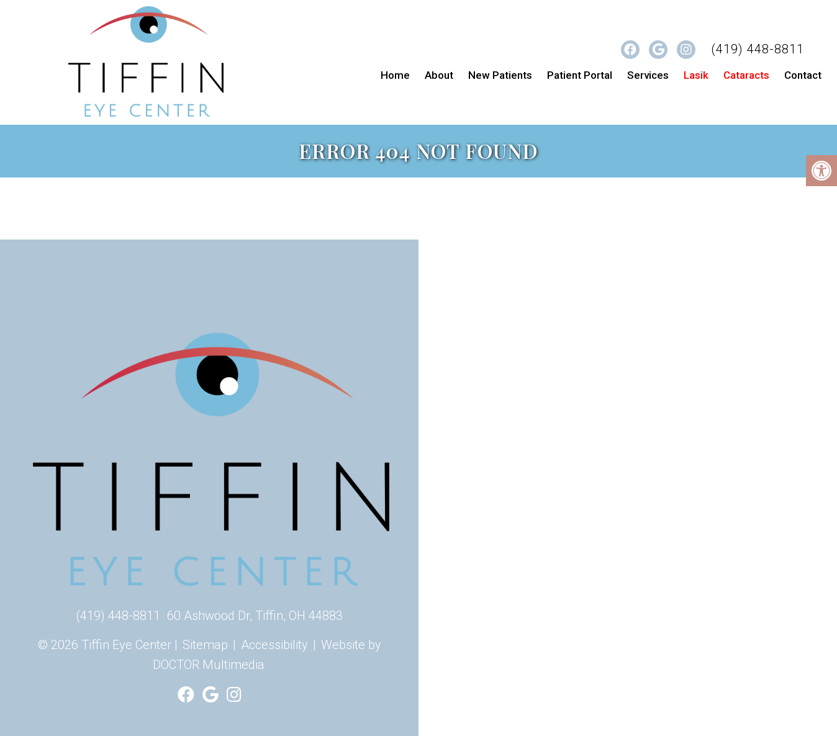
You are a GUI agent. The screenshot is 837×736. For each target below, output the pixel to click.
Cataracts (746, 75)
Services (648, 75)
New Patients (500, 75)
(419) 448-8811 (757, 49)
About (439, 75)
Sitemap (205, 644)
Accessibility (274, 644)
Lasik (696, 75)
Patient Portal (579, 75)
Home (395, 75)
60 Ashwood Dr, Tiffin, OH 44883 (255, 615)
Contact (802, 75)
